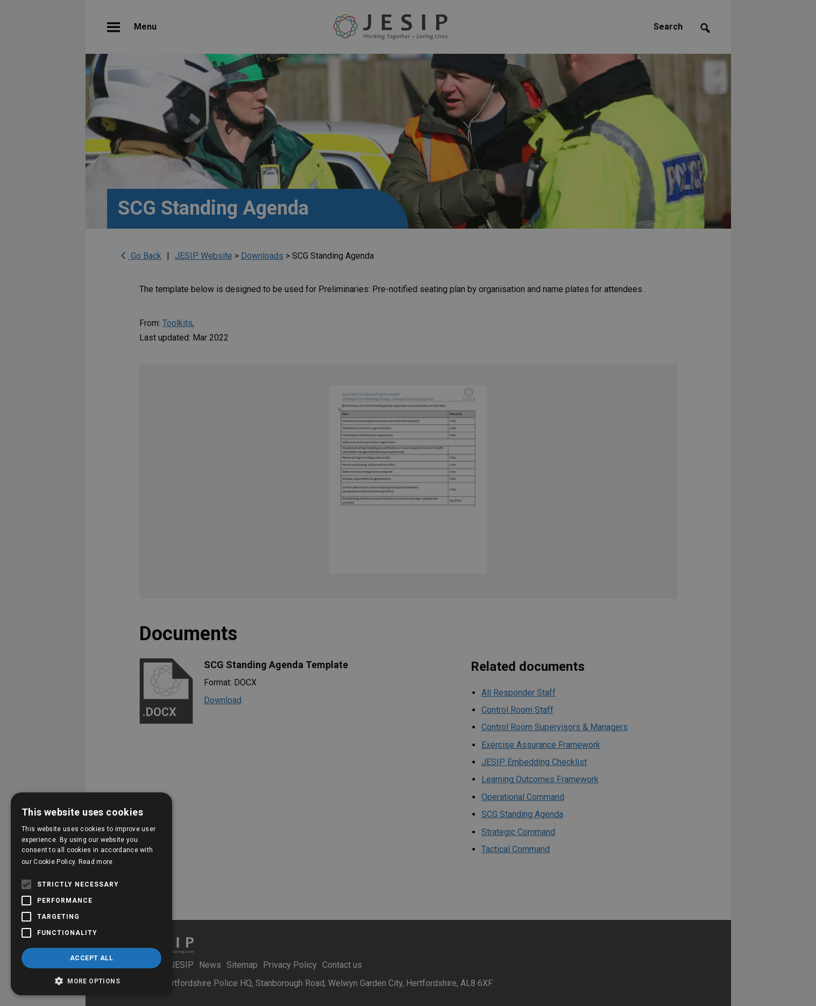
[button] (91, 979)
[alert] (408, 503)
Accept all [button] (91, 958)
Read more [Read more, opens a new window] (96, 862)
